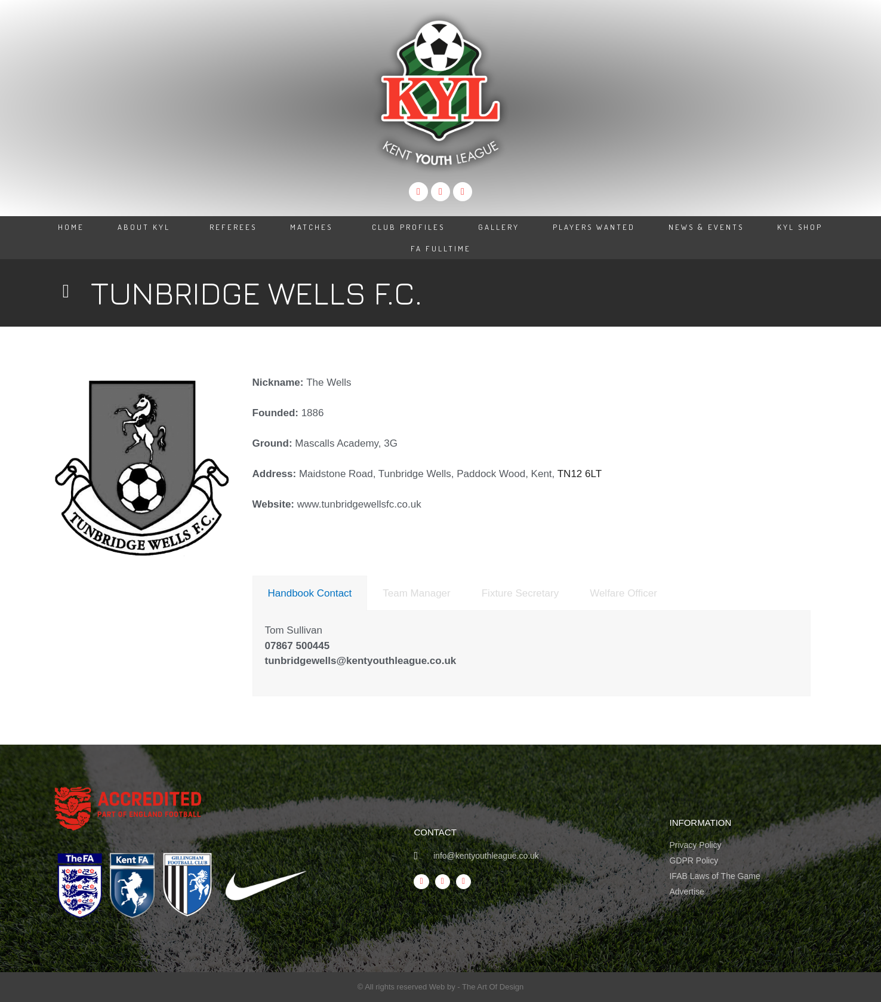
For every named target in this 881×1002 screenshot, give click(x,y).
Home (71, 227)
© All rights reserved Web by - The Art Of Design (441, 986)
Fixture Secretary (520, 593)
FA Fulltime (441, 248)
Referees (233, 227)
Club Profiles (408, 227)
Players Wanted (594, 227)
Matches (314, 227)
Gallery (498, 227)
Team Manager (416, 593)
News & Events (706, 227)
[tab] (310, 593)
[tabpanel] (531, 653)
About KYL (147, 227)
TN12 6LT (579, 474)
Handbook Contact (310, 593)
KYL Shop (800, 227)
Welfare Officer (623, 593)
